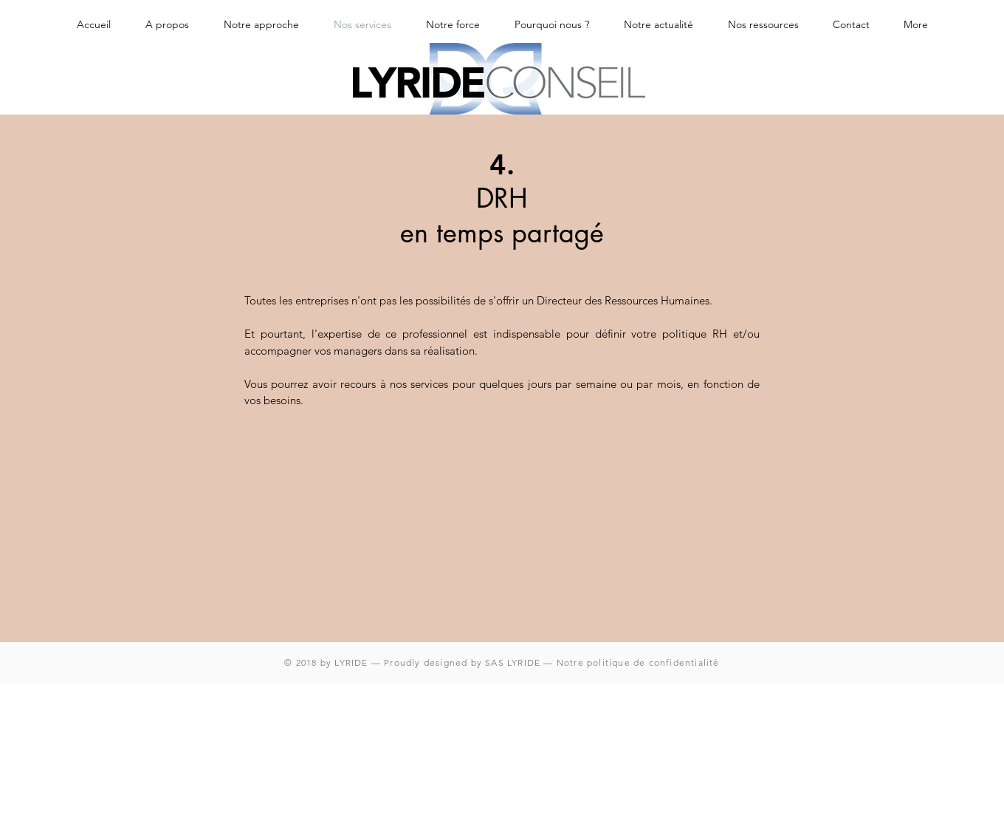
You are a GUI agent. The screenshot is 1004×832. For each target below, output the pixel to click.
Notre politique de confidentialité (638, 662)
